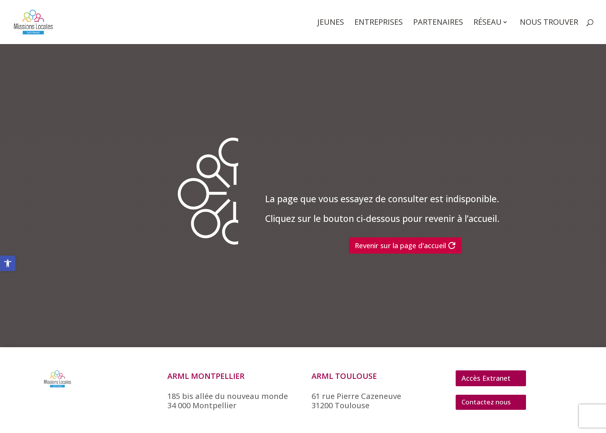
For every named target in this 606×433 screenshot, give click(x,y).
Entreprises (378, 23)
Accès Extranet (486, 378)
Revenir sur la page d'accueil (400, 245)
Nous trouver (549, 23)
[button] (7, 263)
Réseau (487, 23)
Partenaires (438, 23)
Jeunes (330, 23)
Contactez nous (486, 401)
